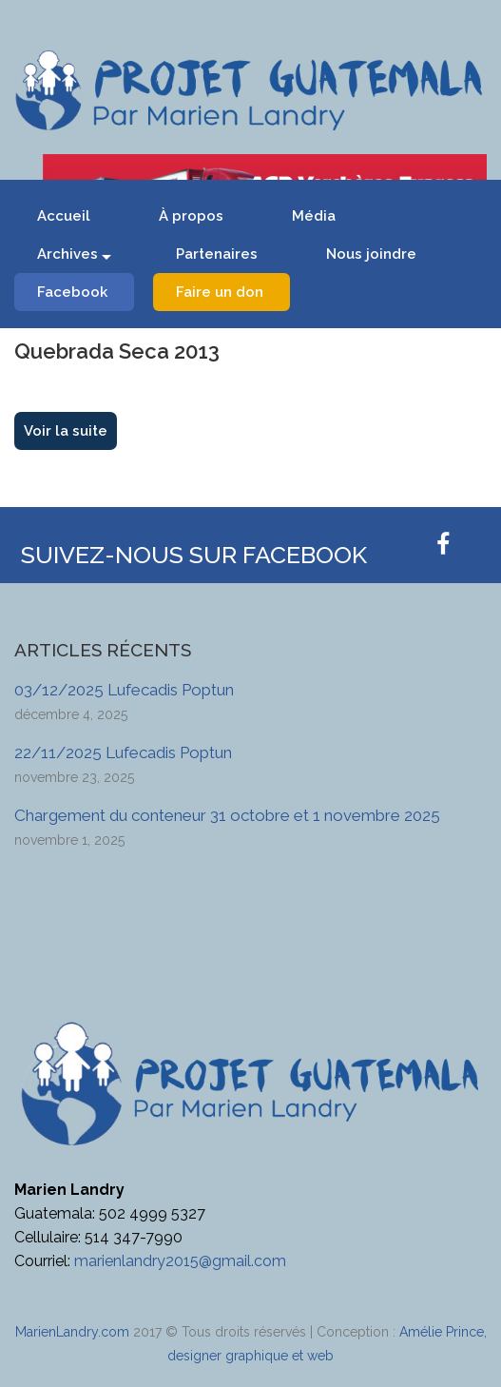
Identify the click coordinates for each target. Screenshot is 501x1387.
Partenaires (217, 254)
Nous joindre (371, 254)
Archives (67, 254)
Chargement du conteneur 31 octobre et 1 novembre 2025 (227, 815)
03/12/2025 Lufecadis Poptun (124, 689)
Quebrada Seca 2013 (117, 351)
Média (314, 216)
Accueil (63, 216)
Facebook (72, 292)
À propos (191, 216)
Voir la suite (65, 431)
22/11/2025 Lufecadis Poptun (123, 752)
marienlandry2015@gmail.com (180, 1261)
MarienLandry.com (72, 1331)
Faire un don (219, 292)
